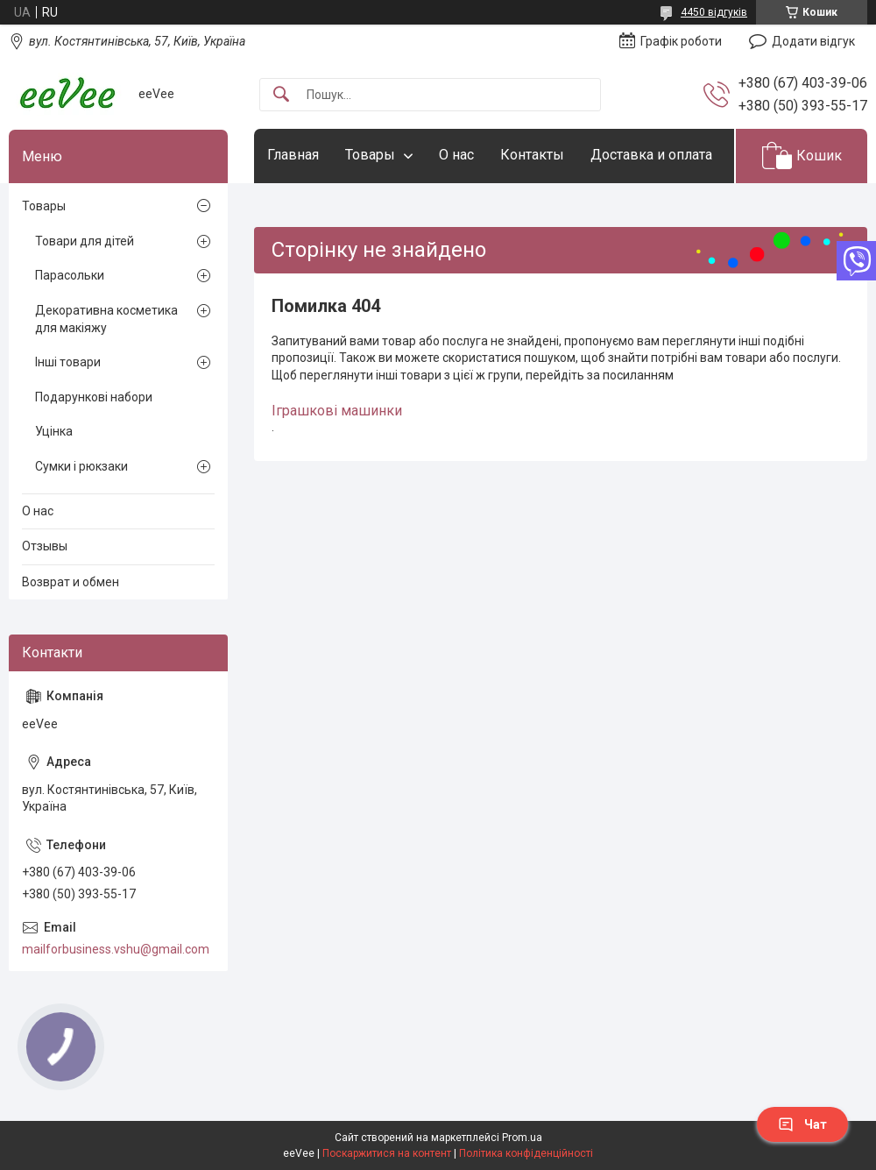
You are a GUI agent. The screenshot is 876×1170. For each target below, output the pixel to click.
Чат (802, 1124)
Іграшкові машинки (337, 410)
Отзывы (44, 546)
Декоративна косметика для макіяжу (106, 319)
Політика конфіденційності (526, 1153)
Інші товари (68, 362)
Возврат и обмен (70, 582)
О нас (456, 154)
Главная (293, 154)
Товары (370, 154)
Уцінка (54, 431)
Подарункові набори (93, 397)
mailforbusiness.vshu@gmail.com (115, 949)
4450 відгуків (714, 12)
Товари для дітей (84, 241)
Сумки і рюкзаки (81, 466)
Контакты (532, 154)
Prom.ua (522, 1137)
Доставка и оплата (651, 154)
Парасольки (69, 275)
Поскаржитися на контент (386, 1153)
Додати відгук (813, 41)
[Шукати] (281, 95)
